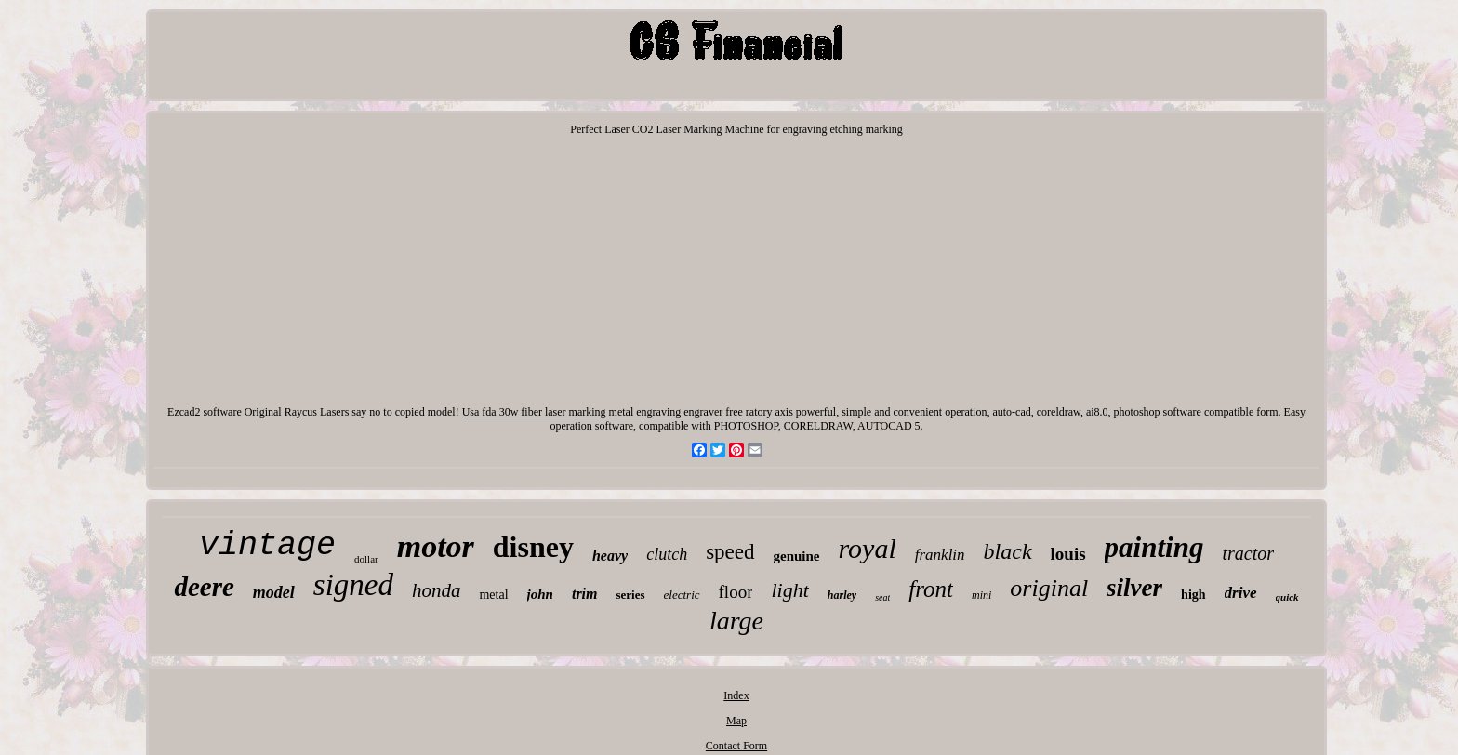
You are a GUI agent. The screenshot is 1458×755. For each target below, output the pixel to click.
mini (981, 595)
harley (842, 595)
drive (1241, 593)
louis (1068, 553)
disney (533, 546)
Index (736, 695)
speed (730, 551)
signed (353, 585)
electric (682, 595)
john (540, 594)
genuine (797, 556)
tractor (1248, 553)
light (789, 590)
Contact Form (736, 745)
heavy (610, 555)
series (630, 595)
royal (867, 548)
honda (436, 590)
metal (493, 595)
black (1008, 551)
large (736, 620)
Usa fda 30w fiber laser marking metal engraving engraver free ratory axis (627, 411)
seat (882, 597)
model (274, 592)
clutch (666, 554)
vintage (267, 545)
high (1193, 595)
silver (1134, 588)
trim (585, 594)
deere (203, 587)
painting (1154, 547)
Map (736, 720)
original (1049, 588)
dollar (366, 558)
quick (1287, 597)
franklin (940, 554)
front (930, 589)
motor (435, 546)
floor (736, 592)
